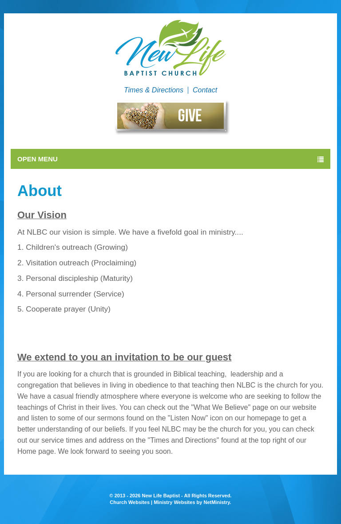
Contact (205, 90)
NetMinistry (216, 502)
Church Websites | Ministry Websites (153, 502)
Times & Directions (153, 90)
